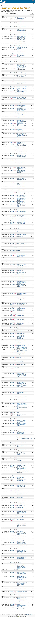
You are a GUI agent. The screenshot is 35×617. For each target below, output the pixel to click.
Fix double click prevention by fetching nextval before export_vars (21, 342)
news (11, 319)
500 (16, 611)
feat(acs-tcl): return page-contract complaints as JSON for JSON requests (22, 117)
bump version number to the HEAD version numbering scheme (21, 183)
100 (12, 611)
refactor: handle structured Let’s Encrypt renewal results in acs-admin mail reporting (22, 94)
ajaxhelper (11, 40)
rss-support (11, 38)
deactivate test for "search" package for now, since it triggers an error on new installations (22, 151)
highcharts (11, 445)
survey (11, 182)
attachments (12, 316)
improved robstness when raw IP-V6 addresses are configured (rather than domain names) (22, 397)
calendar (11, 64)
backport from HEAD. (20, 367)
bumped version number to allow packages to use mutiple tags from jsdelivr (22, 468)
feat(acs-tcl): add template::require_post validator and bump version (22, 130)
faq (10, 198)
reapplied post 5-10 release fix (21, 592)
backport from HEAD (20, 270)
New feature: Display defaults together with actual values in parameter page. (21, 551)
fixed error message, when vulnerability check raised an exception (21, 285)
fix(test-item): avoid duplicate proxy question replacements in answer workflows (21, 82)
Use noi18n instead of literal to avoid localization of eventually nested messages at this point (21, 383)
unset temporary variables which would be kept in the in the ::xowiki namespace (22, 601)
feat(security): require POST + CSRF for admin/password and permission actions (21, 121)
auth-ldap (11, 307)
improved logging (19, 324)
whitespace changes (20, 49)
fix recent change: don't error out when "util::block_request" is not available (22, 240)
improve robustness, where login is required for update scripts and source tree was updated (22, 290)
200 (14, 611)
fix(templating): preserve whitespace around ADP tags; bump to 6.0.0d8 (21, 179)
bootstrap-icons (12, 53)
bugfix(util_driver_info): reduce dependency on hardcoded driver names (22, 404)
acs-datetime (12, 204)
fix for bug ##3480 (20, 236)
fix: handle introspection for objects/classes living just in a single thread (21, 168)
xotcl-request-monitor (13, 17)
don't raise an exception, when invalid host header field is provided (21, 503)
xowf (11, 81)
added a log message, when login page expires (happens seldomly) (21, 533)
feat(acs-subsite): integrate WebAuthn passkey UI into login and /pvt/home (22, 148)
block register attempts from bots (22, 243)
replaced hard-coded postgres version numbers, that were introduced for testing (21, 486)
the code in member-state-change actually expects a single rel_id (22, 350)
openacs (24, 10)
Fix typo (18, 250)
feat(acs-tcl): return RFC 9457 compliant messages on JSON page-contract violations (21, 109)
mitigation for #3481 (20, 228)
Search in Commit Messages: (11, 13)
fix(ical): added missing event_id (22, 79)
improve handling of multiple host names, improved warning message (22, 278)
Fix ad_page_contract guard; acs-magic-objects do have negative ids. (21, 102)
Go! (33, 3)
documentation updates (20, 310)
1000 (18, 611)
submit (31, 614)
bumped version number (20, 418)
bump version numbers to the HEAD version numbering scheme (21, 212)
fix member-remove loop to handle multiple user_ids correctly (21, 353)
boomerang (11, 293)
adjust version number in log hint (22, 86)
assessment (12, 320)
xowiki (11, 123)
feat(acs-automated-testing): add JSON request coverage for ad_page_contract (22, 113)
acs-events (11, 323)
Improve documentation (20, 569)
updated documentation (20, 330)
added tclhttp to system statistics (22, 591)
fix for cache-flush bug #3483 (21, 125)
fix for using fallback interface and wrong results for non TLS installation (21, 453)
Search (32, 13)
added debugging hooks (20, 409)
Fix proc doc (19, 562)
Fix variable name (20, 497)
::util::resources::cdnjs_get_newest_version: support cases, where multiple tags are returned (23, 471)
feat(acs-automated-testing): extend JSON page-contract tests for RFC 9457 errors (21, 106)
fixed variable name (20, 554)
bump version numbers (20, 519)
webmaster (27, 614)
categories (11, 314)
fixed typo (18, 307)
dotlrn (11, 607)
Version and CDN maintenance (21, 475)
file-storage (11, 192)
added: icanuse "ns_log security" (22, 508)
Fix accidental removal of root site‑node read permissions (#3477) (21, 421)
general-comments (12, 310)
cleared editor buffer (20, 507)
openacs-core (12, 22)
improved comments (20, 531)
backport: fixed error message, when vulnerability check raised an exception (21, 282)
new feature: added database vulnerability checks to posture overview (21, 512)
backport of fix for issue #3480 (21, 234)
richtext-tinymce (12, 412)
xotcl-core (11, 29)
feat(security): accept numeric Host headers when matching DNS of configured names (21, 156)
